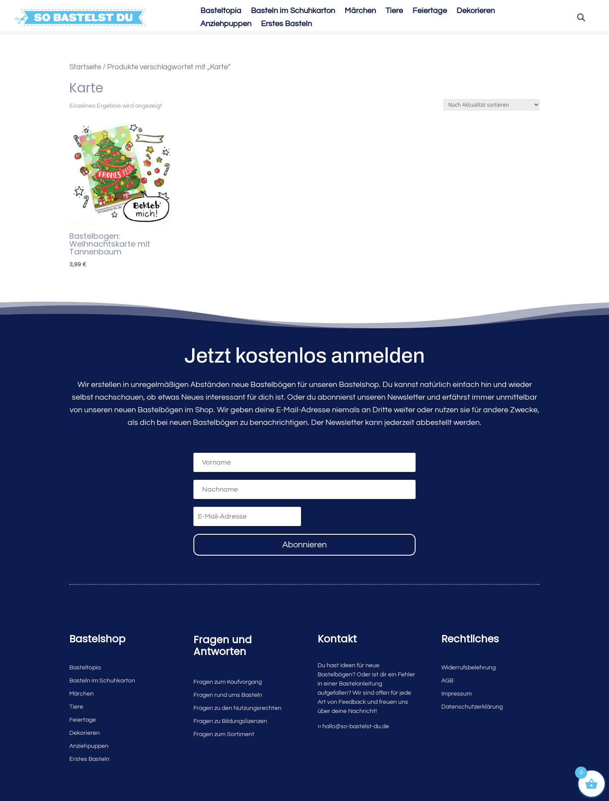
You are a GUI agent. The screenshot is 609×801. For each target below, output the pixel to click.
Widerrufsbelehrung (468, 668)
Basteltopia (220, 11)
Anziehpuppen (225, 24)
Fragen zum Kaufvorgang (227, 682)
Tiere (394, 11)
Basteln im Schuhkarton (293, 11)
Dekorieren (476, 11)
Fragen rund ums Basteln (227, 695)
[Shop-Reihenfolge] (491, 105)
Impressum (456, 694)
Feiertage (430, 11)
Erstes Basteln (286, 24)
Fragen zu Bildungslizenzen (230, 721)
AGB (447, 681)
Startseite (85, 67)
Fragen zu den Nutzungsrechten (237, 708)
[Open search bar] (581, 17)
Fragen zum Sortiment (223, 734)
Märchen (360, 11)
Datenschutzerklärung (472, 707)
